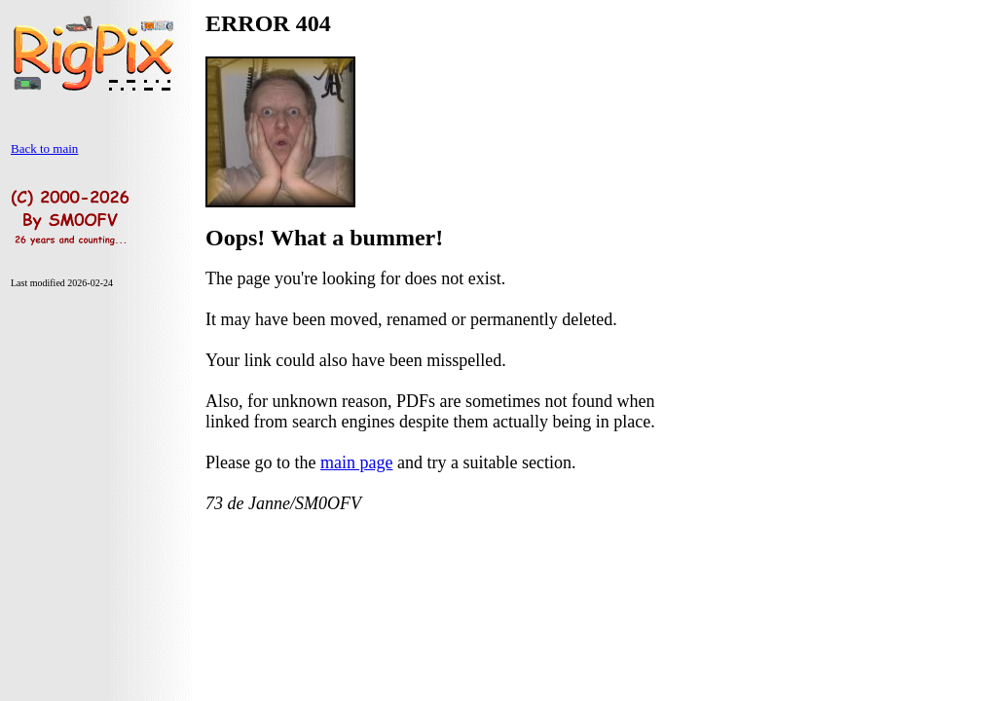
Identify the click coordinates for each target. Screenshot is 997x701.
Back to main (44, 148)
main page (356, 462)
